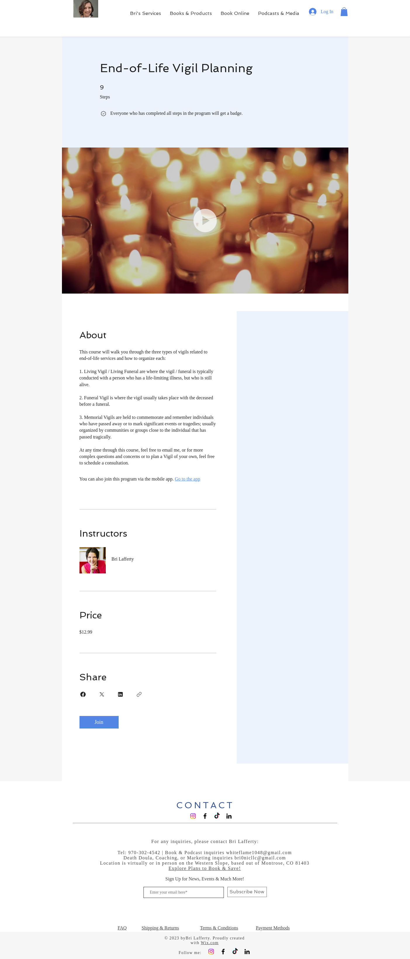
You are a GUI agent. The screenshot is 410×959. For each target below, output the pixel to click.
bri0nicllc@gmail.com (260, 857)
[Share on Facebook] (83, 694)
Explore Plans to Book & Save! (205, 868)
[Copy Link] (139, 694)
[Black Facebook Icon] (205, 816)
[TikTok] (217, 816)
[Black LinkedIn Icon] (229, 816)
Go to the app (187, 478)
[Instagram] (193, 816)
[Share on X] (101, 694)
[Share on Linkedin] (120, 694)
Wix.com (210, 943)
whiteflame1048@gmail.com (259, 852)
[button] (344, 11)
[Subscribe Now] (247, 892)
